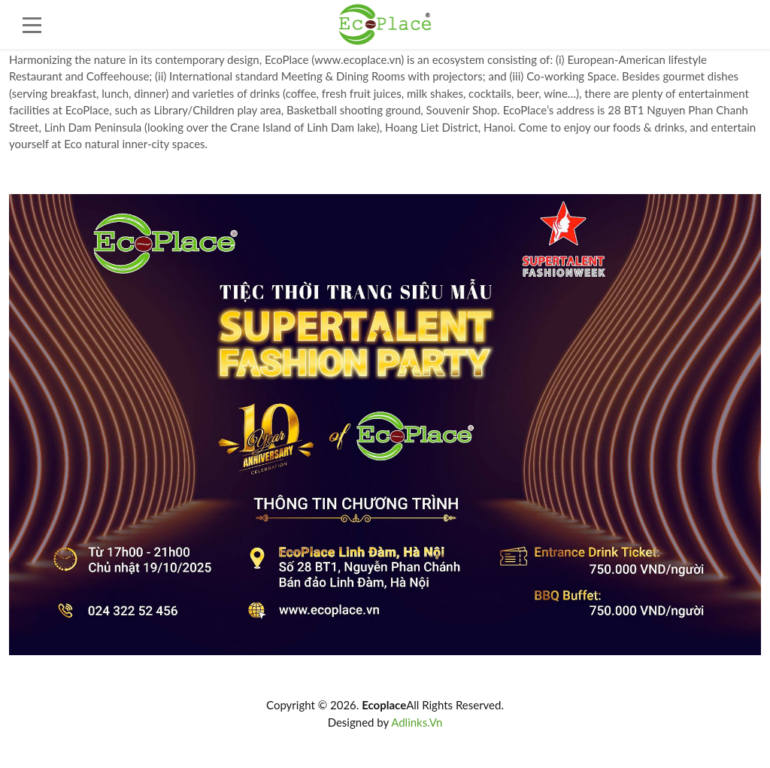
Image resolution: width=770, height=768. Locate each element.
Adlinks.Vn (416, 722)
